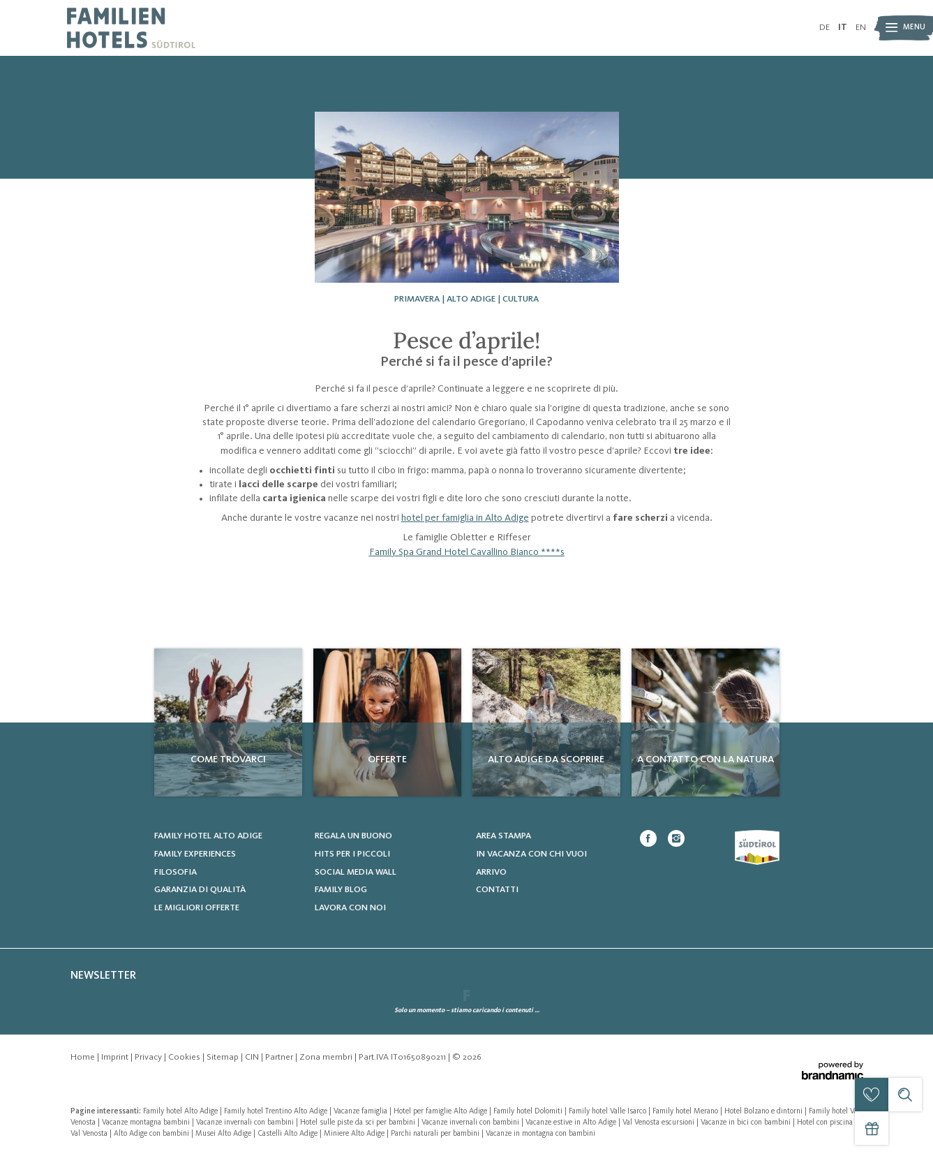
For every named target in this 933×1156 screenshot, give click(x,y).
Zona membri (326, 1057)
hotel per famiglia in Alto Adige (465, 518)
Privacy (149, 1057)
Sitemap (224, 1057)
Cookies (185, 1057)
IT (842, 27)
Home (83, 1057)
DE (824, 27)
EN (861, 27)
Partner (280, 1057)
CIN (253, 1057)
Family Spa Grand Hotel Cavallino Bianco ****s (467, 552)
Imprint (115, 1057)
